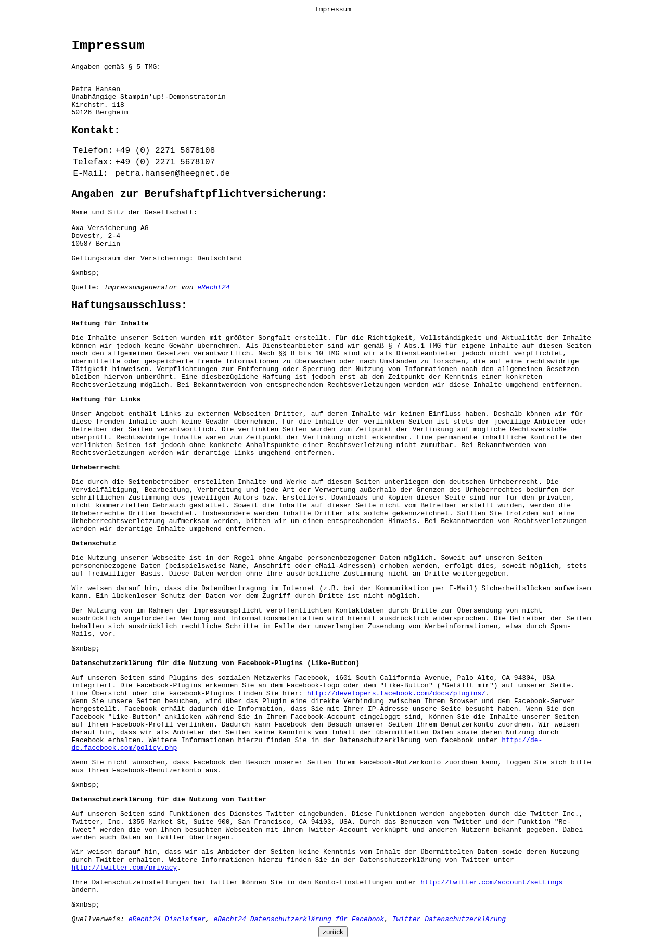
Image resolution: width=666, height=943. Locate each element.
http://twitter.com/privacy (124, 868)
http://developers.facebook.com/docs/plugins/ (396, 693)
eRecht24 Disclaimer (167, 919)
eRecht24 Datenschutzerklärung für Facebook (298, 919)
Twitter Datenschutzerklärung (449, 919)
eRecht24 (213, 287)
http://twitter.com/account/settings (491, 882)
